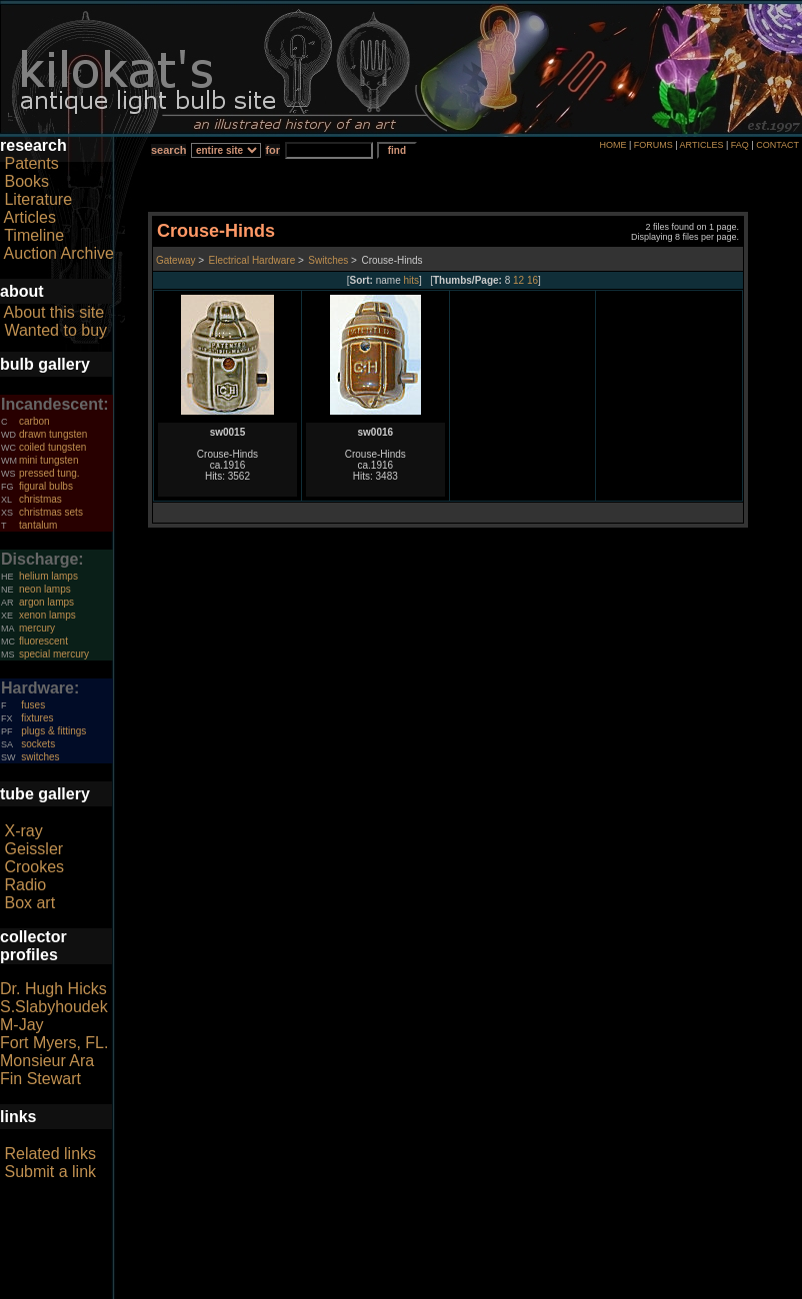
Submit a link (50, 1171)
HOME (612, 145)
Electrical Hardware (252, 260)
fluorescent (43, 641)
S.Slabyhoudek (54, 1006)
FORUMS (653, 145)
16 (532, 280)
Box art (29, 902)
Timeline (34, 235)
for (272, 150)
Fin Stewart (40, 1078)
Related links (50, 1153)
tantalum (38, 525)
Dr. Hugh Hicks (53, 988)
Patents (31, 163)
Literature (38, 199)
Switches (328, 260)
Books (26, 181)
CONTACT (777, 145)
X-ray (23, 830)
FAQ (740, 145)
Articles (30, 217)
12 (518, 280)
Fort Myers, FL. (54, 1042)
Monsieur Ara (47, 1060)
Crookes (34, 866)
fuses (33, 704)
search (168, 150)
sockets (38, 743)
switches (40, 756)
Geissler (33, 848)
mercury (37, 628)
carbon (34, 421)
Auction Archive (59, 253)
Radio (25, 884)
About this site (54, 312)
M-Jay (22, 1024)
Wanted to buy (55, 330)
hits (412, 280)
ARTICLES (702, 145)
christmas (40, 499)
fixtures (37, 717)
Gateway (175, 260)
